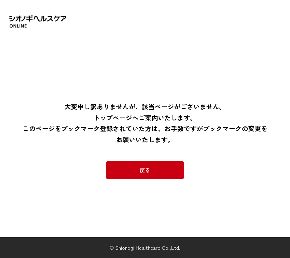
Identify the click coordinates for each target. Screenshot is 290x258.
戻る (145, 170)
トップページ (112, 117)
